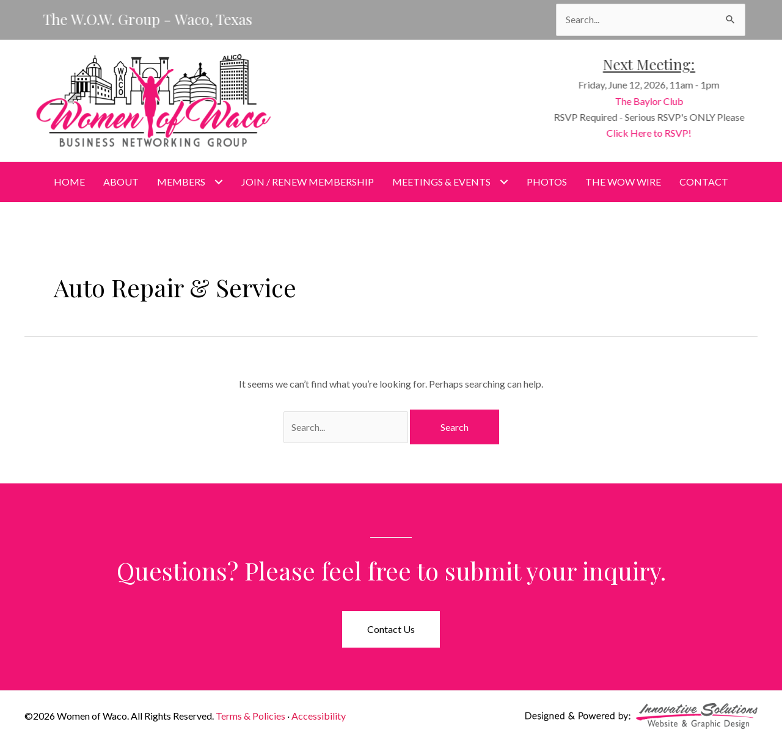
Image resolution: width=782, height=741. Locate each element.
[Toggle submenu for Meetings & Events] (504, 181)
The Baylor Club (656, 101)
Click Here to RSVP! (656, 133)
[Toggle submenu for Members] (218, 181)
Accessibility (318, 715)
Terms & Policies (250, 715)
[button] (391, 629)
